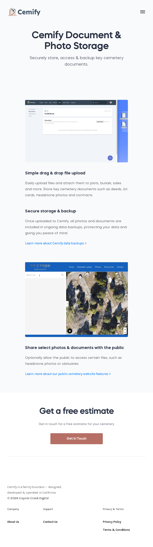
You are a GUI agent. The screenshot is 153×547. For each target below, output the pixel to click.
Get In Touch (76, 438)
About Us (13, 522)
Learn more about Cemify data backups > (55, 243)
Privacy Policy (112, 522)
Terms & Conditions (116, 530)
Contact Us (50, 522)
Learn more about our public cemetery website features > (68, 374)
